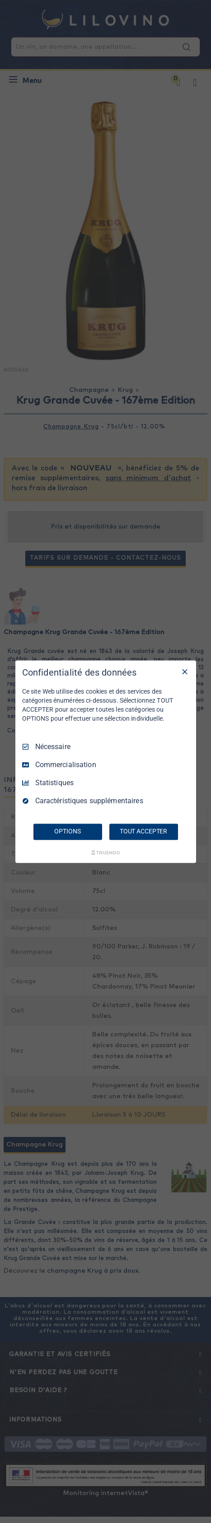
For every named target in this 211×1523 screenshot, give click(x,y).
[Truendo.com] (106, 852)
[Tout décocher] (184, 671)
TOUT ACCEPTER (143, 831)
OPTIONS (67, 831)
